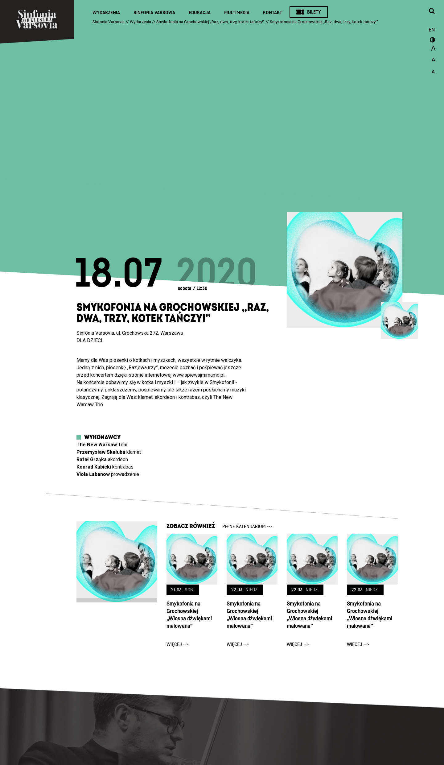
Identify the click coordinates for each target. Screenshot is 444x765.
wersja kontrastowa (432, 41)
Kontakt (272, 12)
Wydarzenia (106, 12)
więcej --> (177, 644)
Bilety (314, 12)
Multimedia (236, 12)
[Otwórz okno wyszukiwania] (432, 11)
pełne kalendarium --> (247, 526)
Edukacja (200, 12)
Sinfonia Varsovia (154, 12)
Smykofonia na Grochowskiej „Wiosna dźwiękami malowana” (189, 615)
